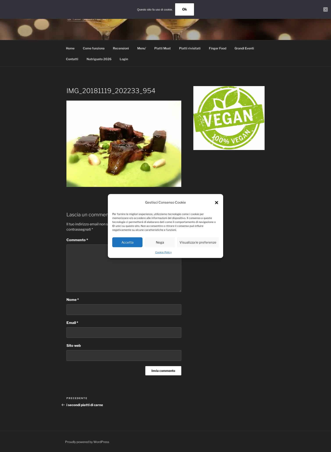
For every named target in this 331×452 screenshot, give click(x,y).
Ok (184, 9)
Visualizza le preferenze (198, 242)
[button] (216, 202)
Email (72, 323)
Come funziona (94, 48)
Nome (72, 300)
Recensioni (121, 48)
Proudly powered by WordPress (87, 442)
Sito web (73, 346)
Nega (160, 242)
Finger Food (217, 48)
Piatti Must (162, 48)
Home (70, 48)
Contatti (72, 59)
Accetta (127, 242)
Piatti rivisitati (190, 48)
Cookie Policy (163, 252)
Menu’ (141, 48)
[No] (325, 9)
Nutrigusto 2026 (99, 59)
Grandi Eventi (244, 48)
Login (124, 59)
